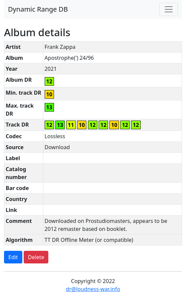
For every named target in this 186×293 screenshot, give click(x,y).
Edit (13, 257)
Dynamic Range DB (38, 9)
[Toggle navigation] (168, 9)
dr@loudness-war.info (93, 289)
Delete (36, 257)
